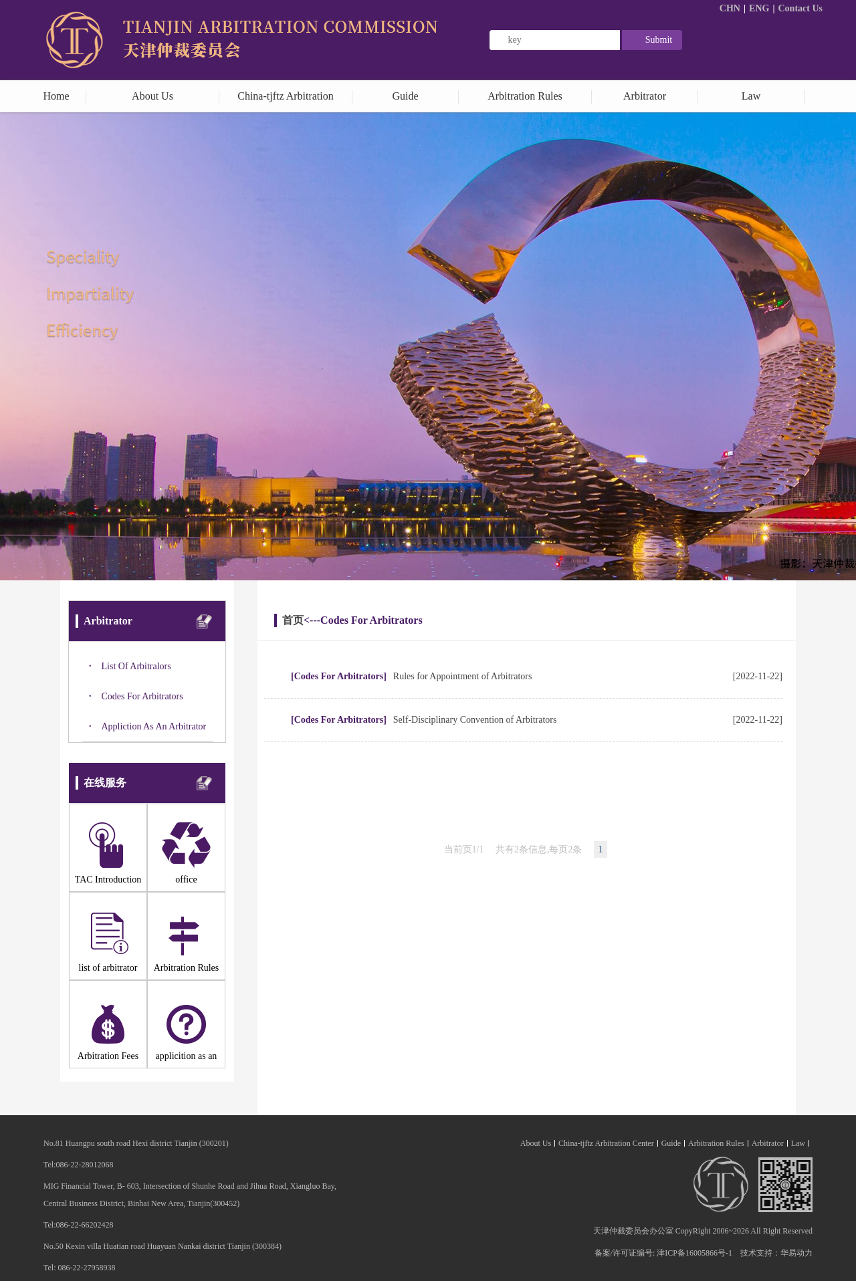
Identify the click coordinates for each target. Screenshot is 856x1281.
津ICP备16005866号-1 (694, 1253)
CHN (730, 8)
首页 (293, 620)
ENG (759, 8)
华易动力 (796, 1253)
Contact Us (800, 8)
